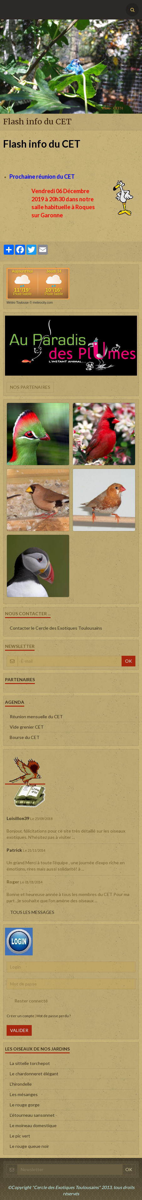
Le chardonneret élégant (34, 1073)
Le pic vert (20, 1135)
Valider (19, 1030)
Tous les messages (32, 912)
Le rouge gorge (25, 1104)
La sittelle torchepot (30, 1063)
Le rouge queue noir (29, 1146)
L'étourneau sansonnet (32, 1115)
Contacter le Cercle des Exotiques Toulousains (56, 628)
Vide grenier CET (27, 727)
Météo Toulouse (18, 302)
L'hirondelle (21, 1084)
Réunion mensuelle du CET (36, 716)
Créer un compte (20, 1016)
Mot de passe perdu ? (53, 1016)
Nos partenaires (30, 387)
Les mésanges (24, 1094)
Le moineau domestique (33, 1125)
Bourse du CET (25, 737)
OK (128, 661)
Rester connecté (27, 1001)
